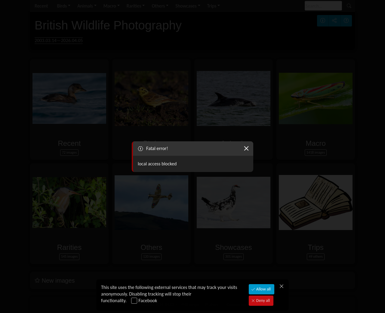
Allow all (263, 289)
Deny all (262, 300)
